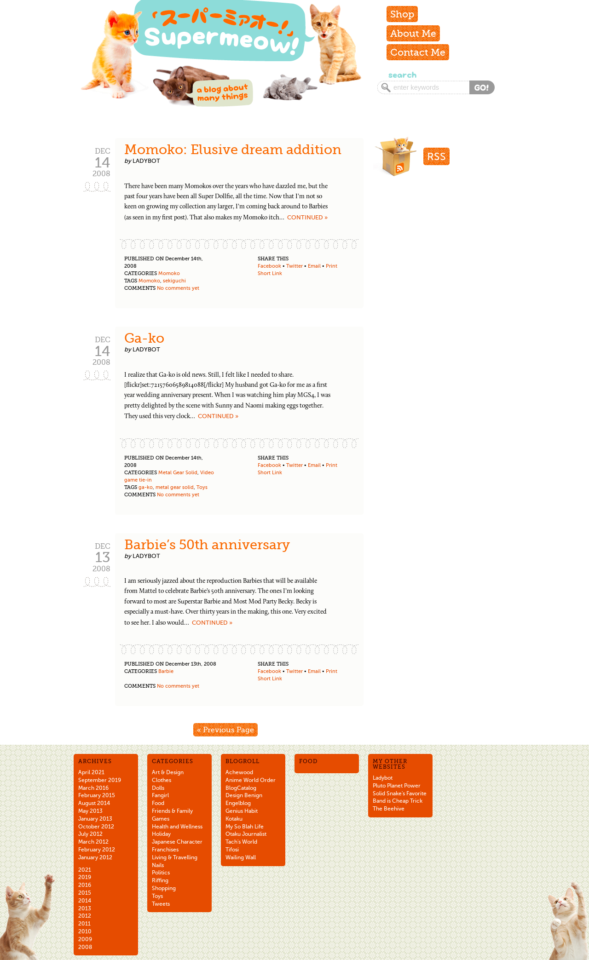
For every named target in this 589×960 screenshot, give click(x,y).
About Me (413, 33)
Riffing (160, 880)
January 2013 (95, 819)
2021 (84, 870)
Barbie (165, 671)
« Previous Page (225, 729)
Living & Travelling (174, 857)
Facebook (269, 266)
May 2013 (90, 811)
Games (160, 819)
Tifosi (232, 849)
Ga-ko (144, 338)
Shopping (164, 888)
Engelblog (238, 803)
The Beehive (388, 808)
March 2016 (93, 788)
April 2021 (91, 772)
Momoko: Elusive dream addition (232, 149)
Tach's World (241, 842)
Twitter (294, 266)
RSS (436, 156)
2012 (84, 916)
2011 (84, 923)
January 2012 (95, 857)
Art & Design (168, 772)
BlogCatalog (240, 788)
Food (158, 803)
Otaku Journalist (245, 834)
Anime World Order (250, 780)
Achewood (239, 772)
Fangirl (160, 795)
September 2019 (99, 780)
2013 (84, 908)
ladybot (146, 160)
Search (401, 74)
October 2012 (96, 826)
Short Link (270, 273)
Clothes (161, 780)
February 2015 (96, 795)
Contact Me (417, 52)
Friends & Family (172, 811)
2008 (85, 947)
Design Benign (243, 795)
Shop (402, 14)
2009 (85, 939)
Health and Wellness (177, 826)
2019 (84, 877)
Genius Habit (241, 811)
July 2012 (90, 834)
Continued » (307, 217)
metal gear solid (175, 487)
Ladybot (383, 778)
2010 (85, 931)
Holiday (161, 834)
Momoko (169, 273)
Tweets (161, 904)
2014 (84, 900)
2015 (84, 893)
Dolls (158, 788)
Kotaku (234, 819)
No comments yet (178, 288)
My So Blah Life (244, 826)
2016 (84, 885)
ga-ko (146, 487)
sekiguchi (174, 281)
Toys (202, 487)
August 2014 (94, 803)
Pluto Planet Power (397, 785)
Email (314, 266)
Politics (161, 872)
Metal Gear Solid (177, 473)
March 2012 (93, 842)
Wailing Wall (240, 857)
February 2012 (96, 849)
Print (331, 266)
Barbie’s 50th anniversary (207, 544)
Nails (158, 865)
